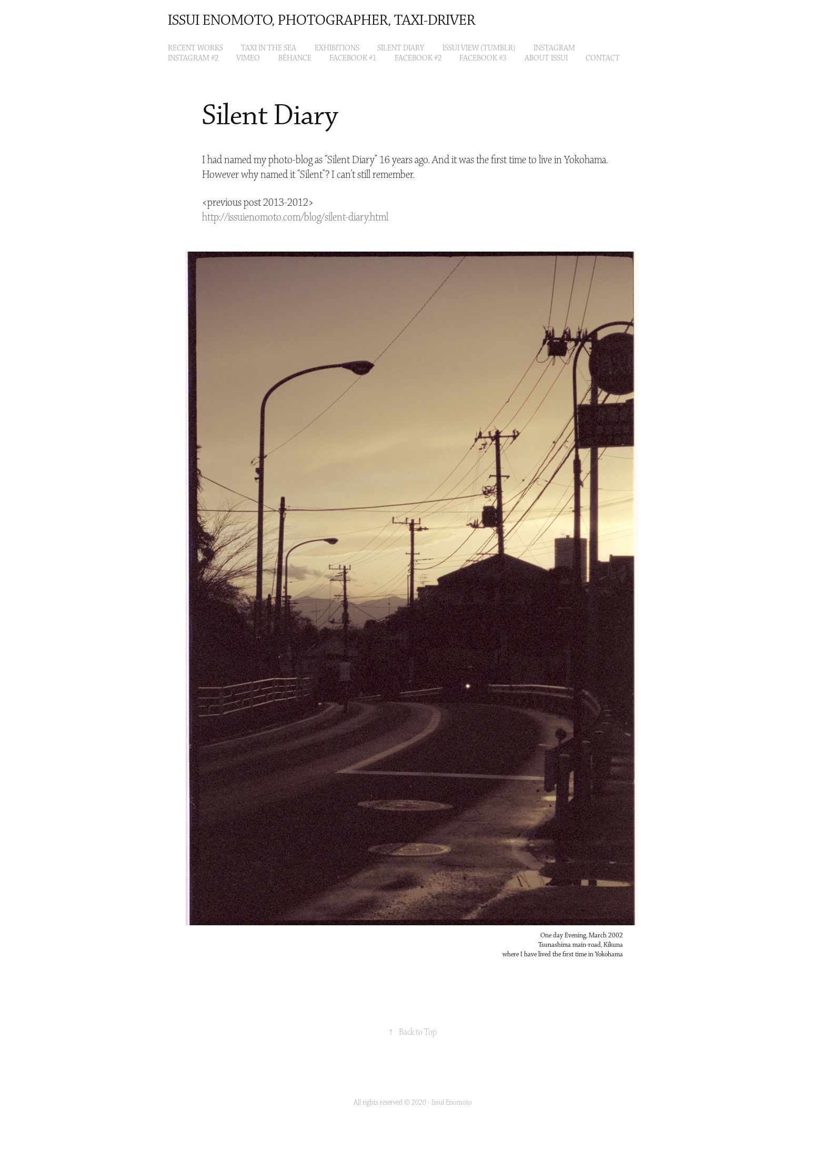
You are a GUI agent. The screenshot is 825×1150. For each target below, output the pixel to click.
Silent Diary (400, 48)
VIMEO (248, 58)
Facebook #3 (482, 58)
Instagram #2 (193, 58)
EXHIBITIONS (337, 48)
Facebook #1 (352, 58)
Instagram (554, 48)
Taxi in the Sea (268, 48)
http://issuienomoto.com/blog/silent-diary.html (295, 217)
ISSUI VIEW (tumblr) (479, 48)
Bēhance (294, 58)
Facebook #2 (418, 58)
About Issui (546, 58)
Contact (603, 58)
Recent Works (195, 48)
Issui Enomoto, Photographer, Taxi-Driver (321, 21)
